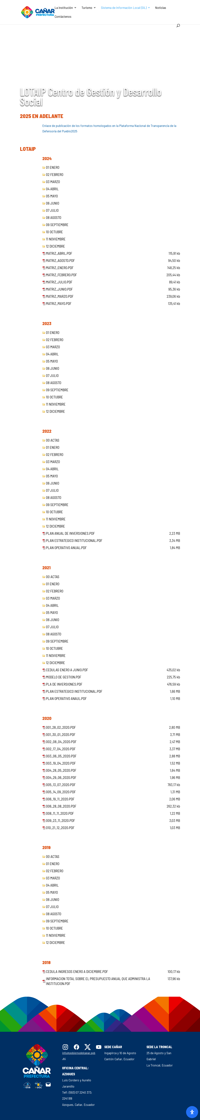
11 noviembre (56, 239)
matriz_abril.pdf (59, 253)
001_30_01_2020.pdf (60, 734)
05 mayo (52, 196)
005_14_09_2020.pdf (61, 792)
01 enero (52, 167)
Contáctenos (63, 16)
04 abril (52, 189)
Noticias (160, 8)
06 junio (52, 203)
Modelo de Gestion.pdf (63, 677)
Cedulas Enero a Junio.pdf (67, 670)
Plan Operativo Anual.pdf (66, 547)
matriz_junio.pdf (59, 289)
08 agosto (53, 217)
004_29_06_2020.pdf (61, 777)
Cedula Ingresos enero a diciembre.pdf (77, 971)
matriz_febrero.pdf (61, 275)
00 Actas (52, 440)
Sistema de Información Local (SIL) (124, 8)
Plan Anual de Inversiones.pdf (70, 533)
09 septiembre (57, 224)
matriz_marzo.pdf (59, 296)
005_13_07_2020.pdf (61, 784)
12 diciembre (55, 246)
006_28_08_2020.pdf (61, 806)
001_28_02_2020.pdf (61, 727)
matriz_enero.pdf (59, 267)
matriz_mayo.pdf (58, 303)
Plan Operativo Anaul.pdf (66, 698)
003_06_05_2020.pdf (61, 756)
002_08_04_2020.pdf (61, 742)
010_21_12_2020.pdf (60, 827)
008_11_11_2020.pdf (60, 813)
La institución (64, 8)
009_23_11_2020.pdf (60, 820)
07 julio (52, 210)
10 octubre (54, 232)
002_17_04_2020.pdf (61, 749)
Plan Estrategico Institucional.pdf (74, 540)
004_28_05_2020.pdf (61, 770)
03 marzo (53, 182)
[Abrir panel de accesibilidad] (192, 1112)
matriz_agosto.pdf (60, 260)
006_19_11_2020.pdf (60, 799)
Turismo (87, 8)
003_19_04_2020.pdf (61, 763)
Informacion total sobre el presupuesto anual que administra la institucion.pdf (98, 981)
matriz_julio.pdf (59, 282)
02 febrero (54, 174)
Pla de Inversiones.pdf (64, 684)
